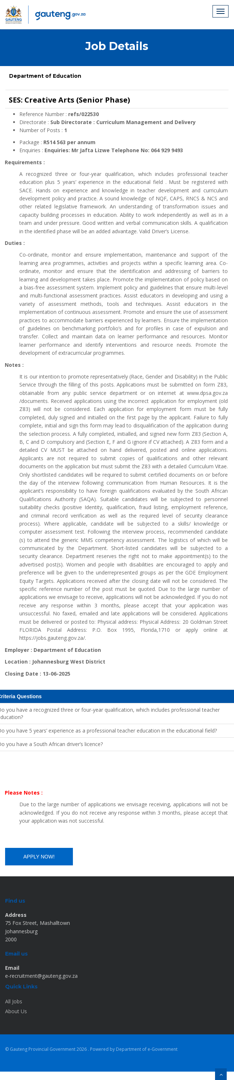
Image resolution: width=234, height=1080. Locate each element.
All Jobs (13, 1001)
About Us (16, 1011)
